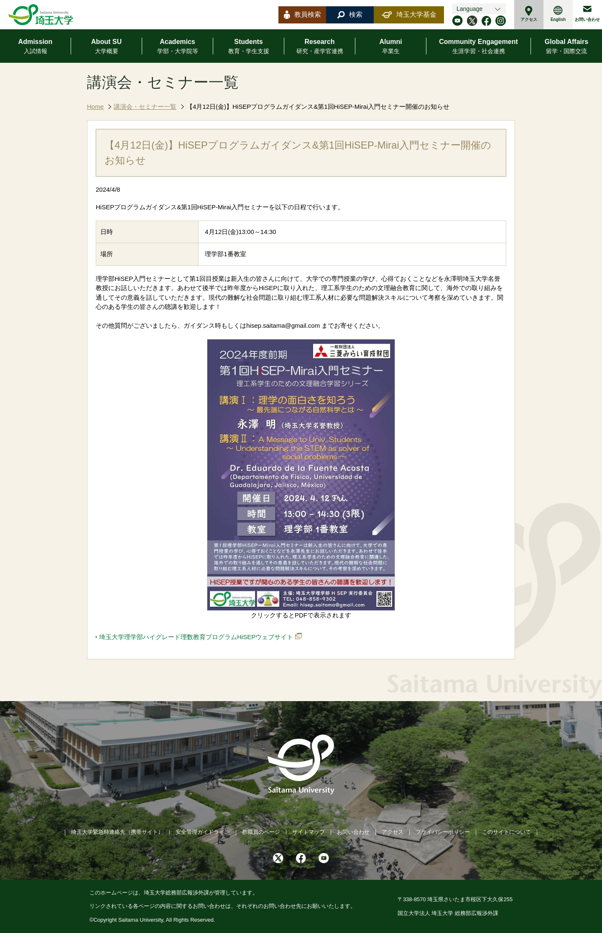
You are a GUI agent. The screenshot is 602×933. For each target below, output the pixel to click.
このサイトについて (506, 832)
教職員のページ (261, 832)
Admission (35, 47)
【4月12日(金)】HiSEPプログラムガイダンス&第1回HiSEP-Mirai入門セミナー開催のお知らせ (317, 106)
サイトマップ (308, 832)
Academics (177, 47)
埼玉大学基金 (409, 14)
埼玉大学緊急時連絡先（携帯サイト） (117, 832)
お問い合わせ (587, 14)
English (558, 14)
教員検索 (302, 14)
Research (319, 47)
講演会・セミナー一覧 (145, 106)
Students (248, 47)
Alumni (390, 47)
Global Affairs (566, 47)
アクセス (528, 14)
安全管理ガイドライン (203, 832)
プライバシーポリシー (443, 832)
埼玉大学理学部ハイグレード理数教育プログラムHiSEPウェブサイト (196, 636)
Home (95, 106)
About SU (106, 47)
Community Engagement (478, 47)
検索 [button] (349, 14)
